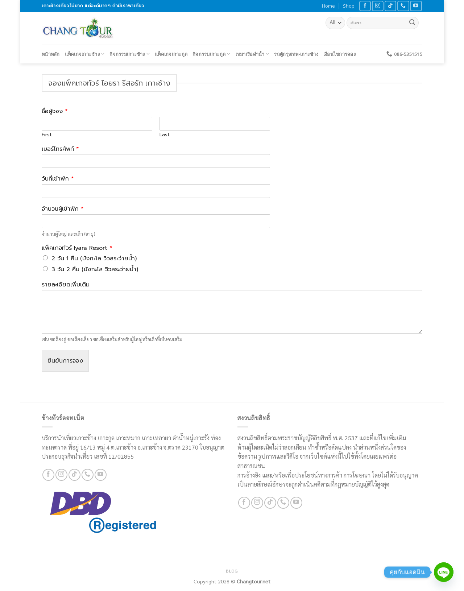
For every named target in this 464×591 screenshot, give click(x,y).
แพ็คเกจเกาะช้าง (85, 53)
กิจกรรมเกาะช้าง (129, 53)
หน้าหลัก (51, 54)
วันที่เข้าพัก (58, 179)
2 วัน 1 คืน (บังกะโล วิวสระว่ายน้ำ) (94, 258)
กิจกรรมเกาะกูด (211, 53)
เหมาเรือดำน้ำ (252, 53)
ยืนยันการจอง (65, 360)
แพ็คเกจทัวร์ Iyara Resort (77, 248)
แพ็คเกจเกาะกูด (171, 54)
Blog (232, 571)
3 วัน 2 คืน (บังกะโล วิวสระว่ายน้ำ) (94, 269)
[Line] (443, 572)
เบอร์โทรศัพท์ (60, 149)
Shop (349, 6)
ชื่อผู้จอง (55, 111)
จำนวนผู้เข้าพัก (63, 209)
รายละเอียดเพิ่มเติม (66, 285)
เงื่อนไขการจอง (339, 54)
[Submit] (412, 23)
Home (328, 6)
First (47, 135)
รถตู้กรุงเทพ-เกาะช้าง (296, 54)
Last (165, 135)
